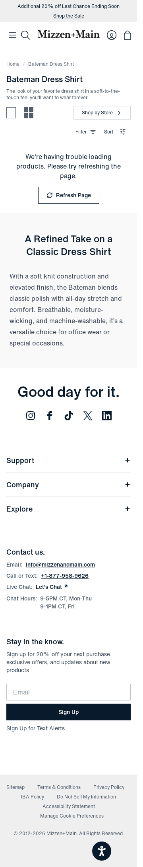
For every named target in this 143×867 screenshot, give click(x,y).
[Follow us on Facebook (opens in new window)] (49, 415)
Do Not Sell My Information (86, 796)
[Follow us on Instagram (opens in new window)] (30, 415)
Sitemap (15, 787)
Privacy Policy (108, 787)
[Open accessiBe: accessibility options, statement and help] (101, 851)
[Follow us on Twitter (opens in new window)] (87, 415)
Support (68, 460)
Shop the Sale (68, 16)
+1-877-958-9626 (65, 575)
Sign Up (68, 712)
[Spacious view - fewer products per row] (11, 113)
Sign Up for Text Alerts (35, 728)
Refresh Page (68, 195)
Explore (68, 509)
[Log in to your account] (111, 35)
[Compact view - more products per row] (28, 113)
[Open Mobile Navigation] (12, 35)
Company (68, 484)
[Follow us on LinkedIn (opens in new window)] (106, 415)
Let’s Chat (52, 587)
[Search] (25, 35)
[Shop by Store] (102, 113)
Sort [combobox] (115, 131)
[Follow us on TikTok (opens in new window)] (68, 415)
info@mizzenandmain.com (60, 564)
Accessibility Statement (69, 806)
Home (12, 64)
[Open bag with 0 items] (127, 35)
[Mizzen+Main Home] (68, 34)
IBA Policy (32, 796)
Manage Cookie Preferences (72, 815)
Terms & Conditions (59, 787)
